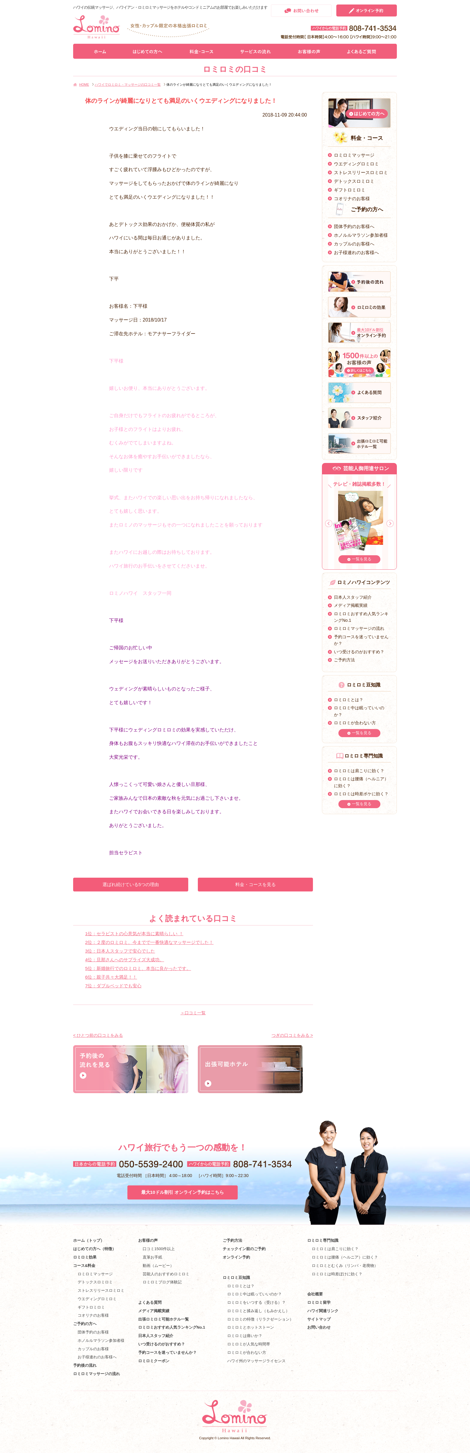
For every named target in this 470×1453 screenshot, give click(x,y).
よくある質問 (150, 1302)
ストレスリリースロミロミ (361, 172)
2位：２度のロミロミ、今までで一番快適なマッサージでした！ (149, 942)
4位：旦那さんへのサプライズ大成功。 (124, 959)
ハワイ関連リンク (322, 1311)
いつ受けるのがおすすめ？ (359, 651)
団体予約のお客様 (93, 1332)
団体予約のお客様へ (354, 226)
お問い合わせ (319, 1327)
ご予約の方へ (85, 1323)
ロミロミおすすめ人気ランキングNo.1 (173, 1327)
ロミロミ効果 (85, 1257)
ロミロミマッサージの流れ (359, 628)
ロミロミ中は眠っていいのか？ (254, 1294)
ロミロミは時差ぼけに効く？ (337, 1274)
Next (390, 523)
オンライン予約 (236, 1257)
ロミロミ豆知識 (236, 1277)
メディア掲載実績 (350, 605)
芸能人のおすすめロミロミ (166, 1274)
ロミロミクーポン (153, 1361)
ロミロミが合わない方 (355, 722)
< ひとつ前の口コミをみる (98, 1035)
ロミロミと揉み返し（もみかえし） (258, 1311)
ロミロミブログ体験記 (162, 1282)
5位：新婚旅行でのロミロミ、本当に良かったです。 (138, 968)
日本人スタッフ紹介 (353, 597)
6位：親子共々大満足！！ (111, 977)
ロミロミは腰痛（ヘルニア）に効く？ (345, 1257)
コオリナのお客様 (352, 198)
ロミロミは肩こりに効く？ (359, 770)
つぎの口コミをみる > (292, 1035)
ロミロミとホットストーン (250, 1327)
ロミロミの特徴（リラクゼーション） (260, 1319)
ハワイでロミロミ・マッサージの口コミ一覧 (128, 84)
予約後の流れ (85, 1365)
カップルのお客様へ (354, 243)
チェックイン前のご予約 (244, 1249)
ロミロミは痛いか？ (244, 1335)
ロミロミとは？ (348, 699)
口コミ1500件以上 (159, 1249)
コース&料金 (84, 1265)
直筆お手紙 (152, 1257)
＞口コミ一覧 (193, 1012)
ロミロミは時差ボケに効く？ (361, 793)
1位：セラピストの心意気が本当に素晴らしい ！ (134, 933)
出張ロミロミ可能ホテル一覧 (163, 1319)
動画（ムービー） (158, 1265)
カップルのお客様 (93, 1349)
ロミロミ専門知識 (322, 1240)
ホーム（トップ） (88, 1240)
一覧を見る (361, 559)
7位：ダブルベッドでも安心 (113, 985)
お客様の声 (148, 1240)
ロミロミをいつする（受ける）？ (256, 1302)
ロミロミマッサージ (354, 155)
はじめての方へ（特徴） (94, 1249)
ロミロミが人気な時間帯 (248, 1344)
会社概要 (315, 1294)
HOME (84, 84)
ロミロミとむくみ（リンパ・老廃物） (345, 1265)
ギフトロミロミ (349, 189)
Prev (328, 523)
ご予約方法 (344, 659)
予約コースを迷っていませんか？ (167, 1352)
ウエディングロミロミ (356, 163)
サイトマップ (319, 1319)
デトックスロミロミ (354, 181)
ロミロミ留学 (319, 1302)
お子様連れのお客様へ (356, 252)
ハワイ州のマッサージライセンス (256, 1361)
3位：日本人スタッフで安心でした (120, 950)
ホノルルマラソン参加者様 (361, 235)
